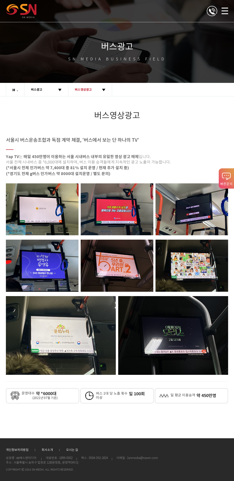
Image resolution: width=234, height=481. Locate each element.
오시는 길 (72, 450)
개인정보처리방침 (17, 450)
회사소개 (47, 450)
